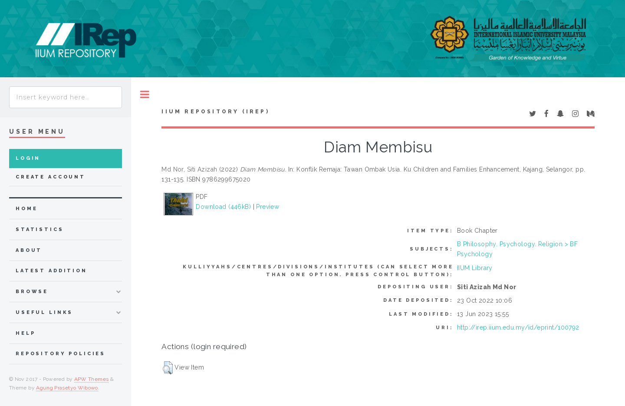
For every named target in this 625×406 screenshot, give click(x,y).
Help (25, 333)
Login (28, 158)
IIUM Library (475, 267)
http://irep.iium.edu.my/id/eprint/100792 (518, 327)
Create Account (51, 177)
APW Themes (91, 379)
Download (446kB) (223, 206)
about (29, 250)
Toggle (144, 94)
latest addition (51, 271)
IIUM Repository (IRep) (215, 112)
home (26, 208)
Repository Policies (60, 353)
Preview (267, 206)
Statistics (40, 229)
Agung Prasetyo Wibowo (67, 388)
